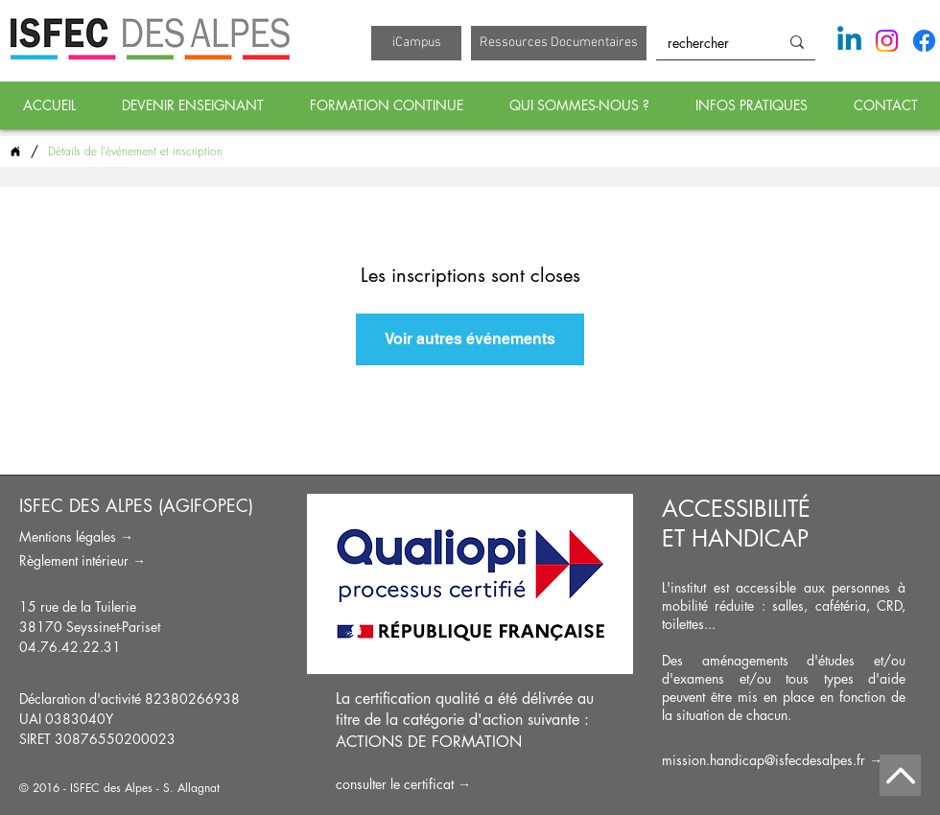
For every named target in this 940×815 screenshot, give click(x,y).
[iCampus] (416, 43)
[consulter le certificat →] (470, 784)
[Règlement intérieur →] (137, 560)
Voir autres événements (470, 339)
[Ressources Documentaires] (558, 43)
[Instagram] (887, 41)
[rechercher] (703, 43)
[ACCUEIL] (15, 151)
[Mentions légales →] (137, 536)
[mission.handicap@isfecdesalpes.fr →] (783, 760)
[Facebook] (924, 41)
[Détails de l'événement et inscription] (135, 151)
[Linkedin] (849, 41)
